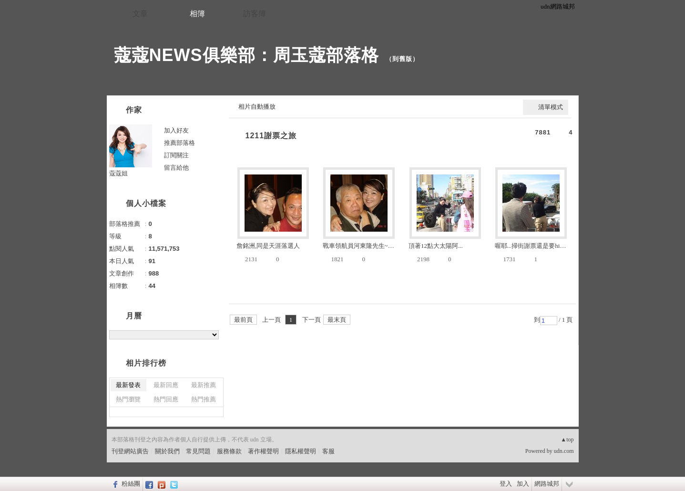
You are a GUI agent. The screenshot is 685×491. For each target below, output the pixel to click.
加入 (523, 483)
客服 (328, 451)
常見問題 (198, 451)
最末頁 (336, 319)
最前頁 (243, 319)
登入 (506, 483)
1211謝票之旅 (271, 136)
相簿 (197, 14)
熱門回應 (165, 399)
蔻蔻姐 (118, 173)
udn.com (564, 451)
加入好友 (176, 130)
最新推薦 (203, 385)
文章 (140, 14)
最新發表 (128, 385)
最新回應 (165, 385)
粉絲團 (131, 483)
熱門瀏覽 (128, 399)
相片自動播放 (257, 106)
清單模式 (550, 107)
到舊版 (402, 58)
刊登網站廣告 (130, 451)
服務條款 (229, 451)
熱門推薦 (203, 399)
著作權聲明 (263, 451)
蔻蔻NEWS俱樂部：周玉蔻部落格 (246, 55)
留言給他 (176, 167)
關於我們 (167, 451)
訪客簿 (254, 14)
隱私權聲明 (300, 451)
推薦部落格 (179, 142)
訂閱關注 (176, 155)
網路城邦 (546, 483)
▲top (567, 439)
